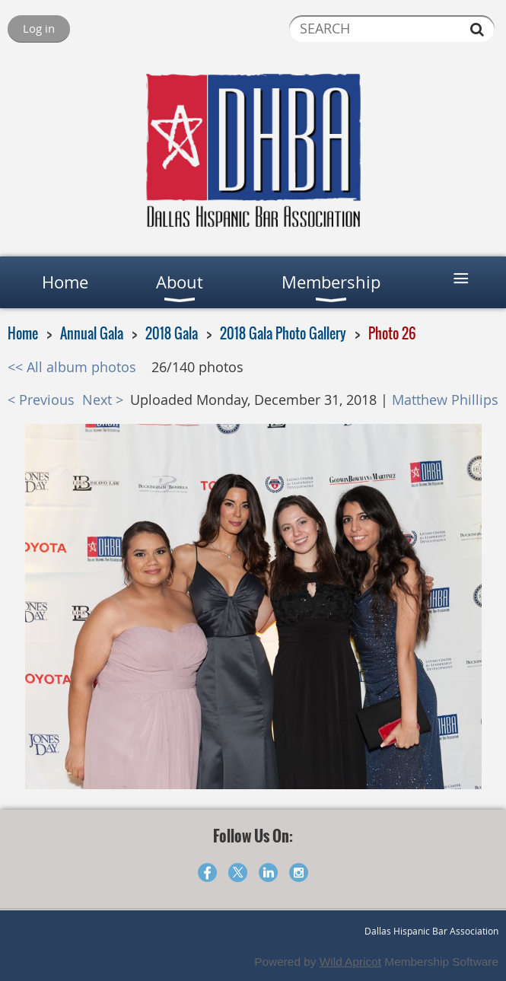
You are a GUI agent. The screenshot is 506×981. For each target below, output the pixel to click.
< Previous (41, 400)
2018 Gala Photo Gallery (283, 333)
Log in (39, 28)
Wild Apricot (350, 961)
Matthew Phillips (445, 400)
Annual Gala (91, 333)
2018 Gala (171, 333)
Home (23, 333)
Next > (102, 400)
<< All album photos (72, 367)
